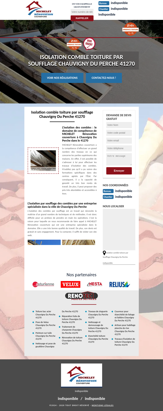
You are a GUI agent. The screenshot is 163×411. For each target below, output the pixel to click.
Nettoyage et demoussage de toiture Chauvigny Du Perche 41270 (98, 327)
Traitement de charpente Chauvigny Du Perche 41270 (72, 329)
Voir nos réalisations (62, 78)
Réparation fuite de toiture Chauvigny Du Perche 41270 (72, 319)
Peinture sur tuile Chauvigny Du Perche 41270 (46, 336)
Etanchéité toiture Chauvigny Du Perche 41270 (98, 339)
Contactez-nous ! (104, 78)
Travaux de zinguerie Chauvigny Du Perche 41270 (98, 314)
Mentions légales (103, 405)
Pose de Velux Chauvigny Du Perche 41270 (46, 325)
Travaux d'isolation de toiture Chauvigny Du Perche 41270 (125, 342)
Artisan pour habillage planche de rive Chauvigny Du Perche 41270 (125, 330)
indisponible (106, 14)
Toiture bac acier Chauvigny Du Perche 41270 (46, 314)
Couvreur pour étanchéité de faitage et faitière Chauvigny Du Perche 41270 (125, 316)
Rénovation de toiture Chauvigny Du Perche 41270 (72, 340)
